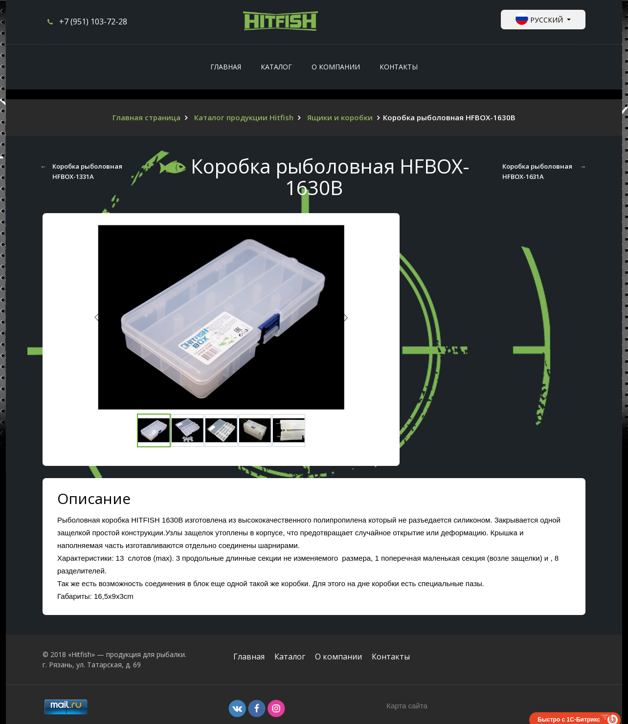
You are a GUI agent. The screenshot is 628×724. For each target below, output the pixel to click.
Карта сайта (406, 706)
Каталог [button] (276, 66)
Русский (540, 18)
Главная (225, 66)
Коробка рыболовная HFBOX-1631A (539, 171)
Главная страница (146, 117)
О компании (336, 66)
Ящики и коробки (340, 117)
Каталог (289, 656)
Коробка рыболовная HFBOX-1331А (87, 171)
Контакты (399, 66)
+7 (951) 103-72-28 (93, 21)
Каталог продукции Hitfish (243, 117)
